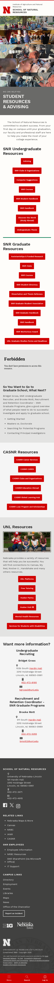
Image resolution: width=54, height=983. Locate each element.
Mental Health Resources (27, 616)
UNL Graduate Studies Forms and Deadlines (27, 341)
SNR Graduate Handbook (27, 313)
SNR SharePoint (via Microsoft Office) (24, 860)
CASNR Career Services (27, 460)
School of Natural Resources (25, 11)
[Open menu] (9, 978)
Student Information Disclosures (14, 965)
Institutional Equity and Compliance (15, 960)
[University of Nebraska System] (25, 925)
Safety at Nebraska (20, 962)
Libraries (8, 893)
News (6, 902)
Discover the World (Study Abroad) (27, 219)
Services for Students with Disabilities (27, 626)
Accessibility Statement (32, 958)
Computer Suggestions (27, 180)
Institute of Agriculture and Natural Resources (27, 5)
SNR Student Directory (27, 285)
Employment (10, 884)
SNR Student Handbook (27, 199)
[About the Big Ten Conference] (8, 926)
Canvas (11, 825)
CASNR (11, 838)
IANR (10, 834)
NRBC (10, 829)
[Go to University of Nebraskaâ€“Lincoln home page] (6, 942)
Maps (6, 897)
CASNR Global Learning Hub (27, 497)
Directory (8, 879)
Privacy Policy (8, 962)
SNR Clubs (27, 266)
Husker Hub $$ (27, 607)
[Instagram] (18, 806)
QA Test (20, 958)
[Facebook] (5, 805)
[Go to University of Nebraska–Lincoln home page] (6, 10)
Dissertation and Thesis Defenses (27, 294)
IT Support (13, 866)
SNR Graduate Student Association (27, 303)
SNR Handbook (27, 208)
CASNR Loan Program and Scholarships (27, 507)
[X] (12, 805)
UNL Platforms (27, 579)
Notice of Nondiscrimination (39, 960)
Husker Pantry (27, 598)
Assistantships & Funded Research (27, 256)
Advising (27, 161)
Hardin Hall (35, 668)
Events (6, 888)
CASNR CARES (27, 469)
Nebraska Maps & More (20, 820)
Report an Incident (14, 913)
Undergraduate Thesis (27, 230)
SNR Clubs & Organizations (27, 171)
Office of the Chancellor (16, 906)
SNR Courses (27, 189)
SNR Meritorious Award (27, 332)
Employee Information (19, 849)
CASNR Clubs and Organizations (27, 478)
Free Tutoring (27, 588)
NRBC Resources (16, 854)
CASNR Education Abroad (27, 488)
